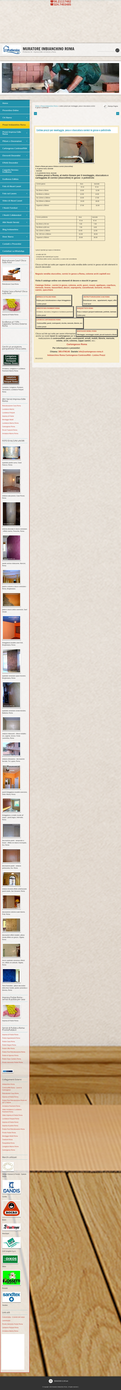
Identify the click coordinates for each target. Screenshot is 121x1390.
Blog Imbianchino (10, 229)
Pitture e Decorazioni (14, 141)
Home (37, 106)
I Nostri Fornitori (14, 208)
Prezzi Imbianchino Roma (49, 106)
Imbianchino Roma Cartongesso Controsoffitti (69, 355)
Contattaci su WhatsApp (13, 251)
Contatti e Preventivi (11, 244)
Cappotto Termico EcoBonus (14, 171)
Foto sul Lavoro (14, 193)
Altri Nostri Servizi (14, 222)
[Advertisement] (60, 24)
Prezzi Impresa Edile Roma (14, 133)
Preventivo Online (10, 110)
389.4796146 (64, 352)
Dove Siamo (14, 236)
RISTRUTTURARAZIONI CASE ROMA (97, 297)
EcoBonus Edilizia (10, 179)
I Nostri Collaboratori (14, 215)
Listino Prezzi (98, 355)
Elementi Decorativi (14, 155)
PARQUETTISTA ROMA (85, 308)
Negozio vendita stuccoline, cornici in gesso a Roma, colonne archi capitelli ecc (72, 274)
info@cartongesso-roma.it (91, 352)
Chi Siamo (14, 117)
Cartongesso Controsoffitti (14, 148)
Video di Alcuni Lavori (12, 200)
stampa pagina (113, 106)
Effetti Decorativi (10, 162)
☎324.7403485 (60, 4)
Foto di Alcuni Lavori (11, 186)
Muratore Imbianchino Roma (48, 48)
